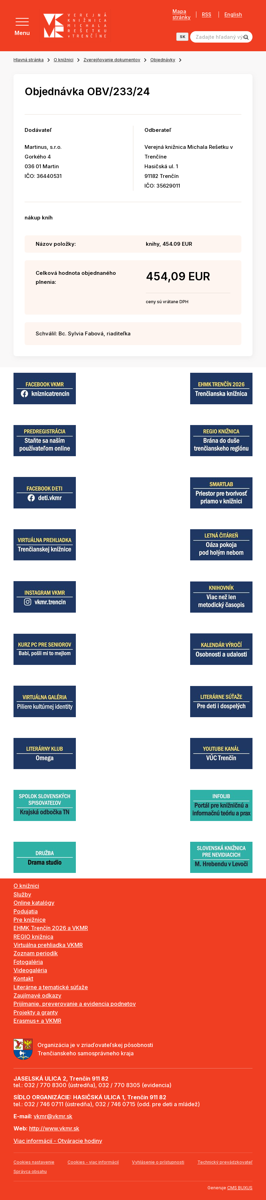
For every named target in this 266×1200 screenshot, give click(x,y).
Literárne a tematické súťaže (51, 987)
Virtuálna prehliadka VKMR (48, 944)
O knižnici (63, 59)
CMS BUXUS (239, 1187)
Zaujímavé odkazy (37, 995)
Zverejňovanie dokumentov (111, 59)
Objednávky (162, 59)
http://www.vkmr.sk (54, 1128)
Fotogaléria (28, 961)
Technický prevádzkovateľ (224, 1162)
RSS (206, 14)
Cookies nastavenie (34, 1162)
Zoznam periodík (36, 953)
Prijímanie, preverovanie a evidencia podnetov (75, 1003)
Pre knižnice (30, 919)
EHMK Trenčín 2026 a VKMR (51, 927)
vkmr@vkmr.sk (53, 1116)
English (233, 14)
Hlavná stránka (29, 59)
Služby (22, 894)
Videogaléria (30, 970)
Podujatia (26, 911)
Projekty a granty (36, 1012)
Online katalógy (34, 902)
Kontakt (23, 978)
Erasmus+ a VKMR (37, 1020)
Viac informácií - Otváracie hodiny (58, 1140)
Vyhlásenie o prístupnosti (158, 1162)
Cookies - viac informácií (93, 1162)
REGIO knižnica (33, 936)
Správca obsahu (30, 1171)
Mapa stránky (181, 14)
